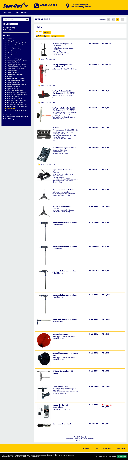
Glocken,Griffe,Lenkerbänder (16, 67)
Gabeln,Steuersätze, (13, 63)
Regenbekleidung (12, 89)
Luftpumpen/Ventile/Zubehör (16, 81)
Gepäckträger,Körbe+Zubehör (16, 65)
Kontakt (87, 449)
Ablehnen (112, 457)
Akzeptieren (122, 457)
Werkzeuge (10, 109)
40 (122, 20)
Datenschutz (121, 449)
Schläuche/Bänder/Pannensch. (16, 95)
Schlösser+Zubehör (12, 97)
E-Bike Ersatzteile (12, 53)
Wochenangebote (11, 118)
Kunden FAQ (22, 12)
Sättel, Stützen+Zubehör (14, 91)
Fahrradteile (9, 39)
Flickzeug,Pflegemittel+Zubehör (16, 61)
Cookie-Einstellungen (100, 457)
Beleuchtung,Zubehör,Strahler (16, 45)
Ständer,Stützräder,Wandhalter (17, 105)
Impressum (107, 449)
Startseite (8, 12)
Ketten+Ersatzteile (12, 73)
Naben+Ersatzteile (12, 83)
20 (117, 20)
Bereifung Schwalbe (13, 47)
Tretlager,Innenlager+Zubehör (16, 107)
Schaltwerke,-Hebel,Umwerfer (16, 93)
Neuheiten (9, 114)
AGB (96, 449)
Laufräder (9, 77)
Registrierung (10, 28)
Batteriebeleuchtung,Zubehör (16, 43)
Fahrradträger (11, 55)
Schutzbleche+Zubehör (14, 99)
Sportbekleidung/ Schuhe (14, 103)
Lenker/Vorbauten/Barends (15, 79)
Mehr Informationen (47, 59)
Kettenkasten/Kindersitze (14, 75)
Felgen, (8, 57)
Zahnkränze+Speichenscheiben (16, 110)
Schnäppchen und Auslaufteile (16, 116)
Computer (9, 51)
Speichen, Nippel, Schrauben (16, 101)
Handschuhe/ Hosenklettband (16, 69)
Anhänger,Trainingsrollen (15, 41)
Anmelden (9, 30)
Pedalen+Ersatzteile (13, 87)
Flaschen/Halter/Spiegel (14, 59)
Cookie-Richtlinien (33, 457)
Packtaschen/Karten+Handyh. (16, 85)
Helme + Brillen (11, 71)
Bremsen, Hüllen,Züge (13, 49)
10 (113, 20)
